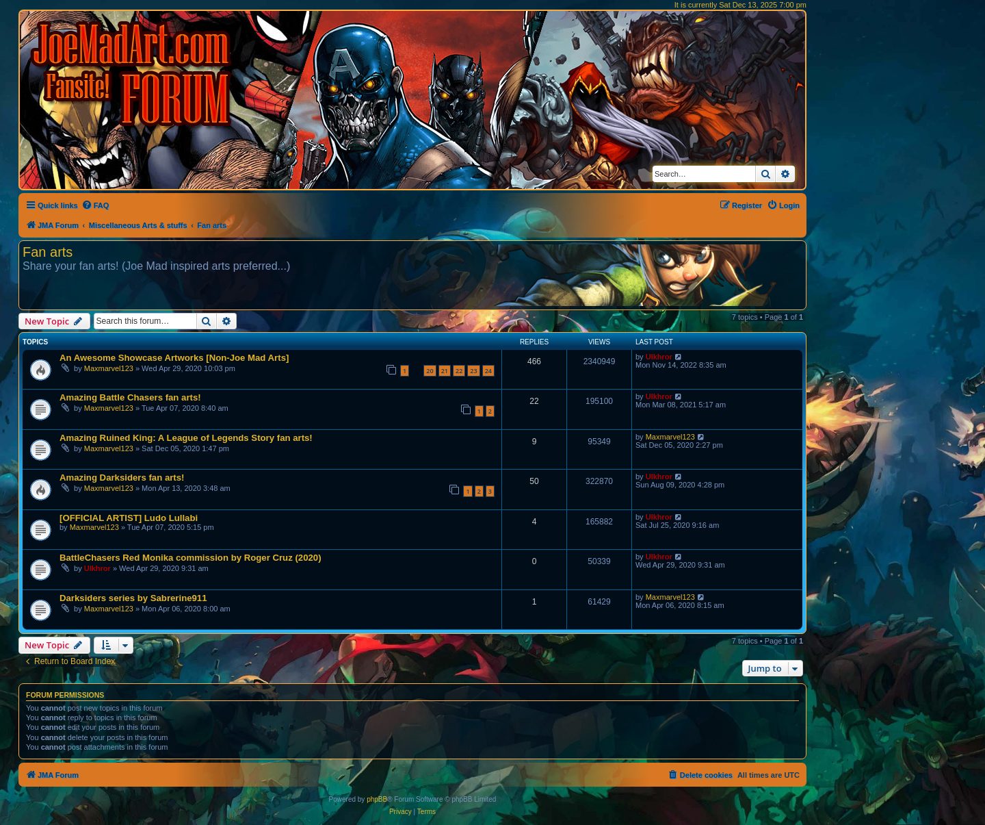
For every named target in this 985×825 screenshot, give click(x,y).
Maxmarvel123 (108, 368)
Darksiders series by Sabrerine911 (133, 598)
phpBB (377, 799)
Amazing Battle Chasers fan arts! (130, 397)
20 (429, 370)
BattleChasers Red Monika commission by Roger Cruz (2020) (190, 558)
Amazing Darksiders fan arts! (122, 477)
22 (459, 370)
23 (473, 370)
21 (444, 370)
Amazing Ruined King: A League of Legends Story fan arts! (186, 438)
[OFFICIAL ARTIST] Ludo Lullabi (129, 518)
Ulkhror (659, 357)
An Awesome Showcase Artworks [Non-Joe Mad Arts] (174, 358)
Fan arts (48, 251)
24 (488, 370)
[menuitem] (95, 205)
